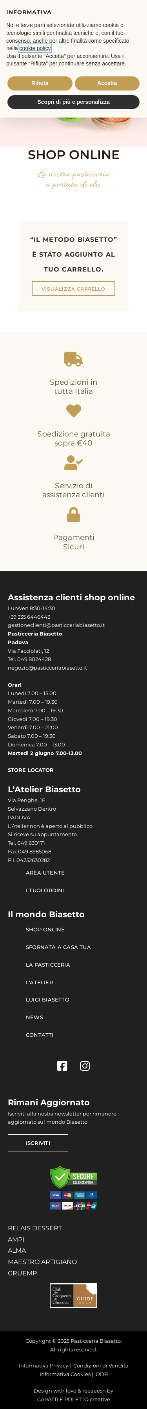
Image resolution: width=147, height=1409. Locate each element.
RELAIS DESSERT (35, 1228)
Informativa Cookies (65, 1374)
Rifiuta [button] (40, 83)
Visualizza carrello (73, 289)
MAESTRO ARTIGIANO (42, 1262)
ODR (102, 1374)
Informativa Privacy (43, 1366)
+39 (13, 617)
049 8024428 (34, 659)
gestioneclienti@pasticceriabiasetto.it (56, 625)
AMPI (16, 1239)
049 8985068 (34, 852)
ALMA (17, 1250)
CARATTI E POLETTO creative (73, 1399)
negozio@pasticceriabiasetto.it (47, 668)
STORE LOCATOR (31, 770)
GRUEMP (22, 1273)
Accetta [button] (107, 83)
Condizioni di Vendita (101, 1366)
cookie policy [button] (34, 48)
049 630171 (31, 843)
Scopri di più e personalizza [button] (73, 102)
